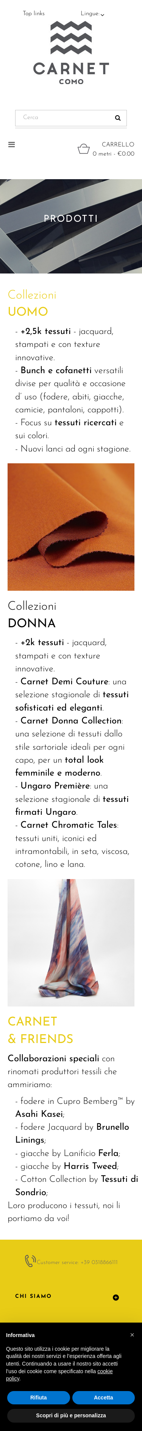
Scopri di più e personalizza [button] (71, 1415)
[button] (132, 1335)
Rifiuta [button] (38, 1397)
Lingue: (90, 14)
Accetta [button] (103, 1397)
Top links (34, 14)
